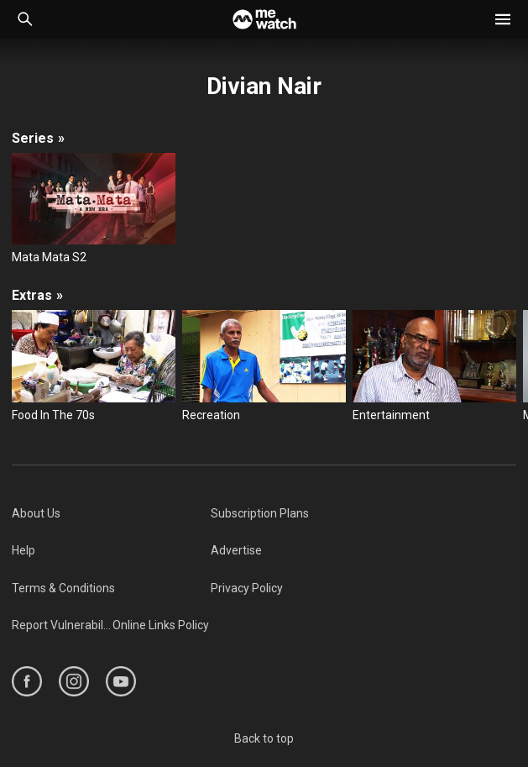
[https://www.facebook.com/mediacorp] (27, 681)
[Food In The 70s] (93, 366)
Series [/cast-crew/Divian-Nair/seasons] (38, 138)
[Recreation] (264, 366)
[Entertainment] (434, 366)
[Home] (264, 19)
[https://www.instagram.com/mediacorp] (74, 681)
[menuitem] (111, 513)
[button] (502, 19)
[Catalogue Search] (25, 19)
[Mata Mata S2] (93, 209)
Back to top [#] (264, 738)
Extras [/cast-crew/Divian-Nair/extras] (37, 295)
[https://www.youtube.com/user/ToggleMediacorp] (121, 681)
